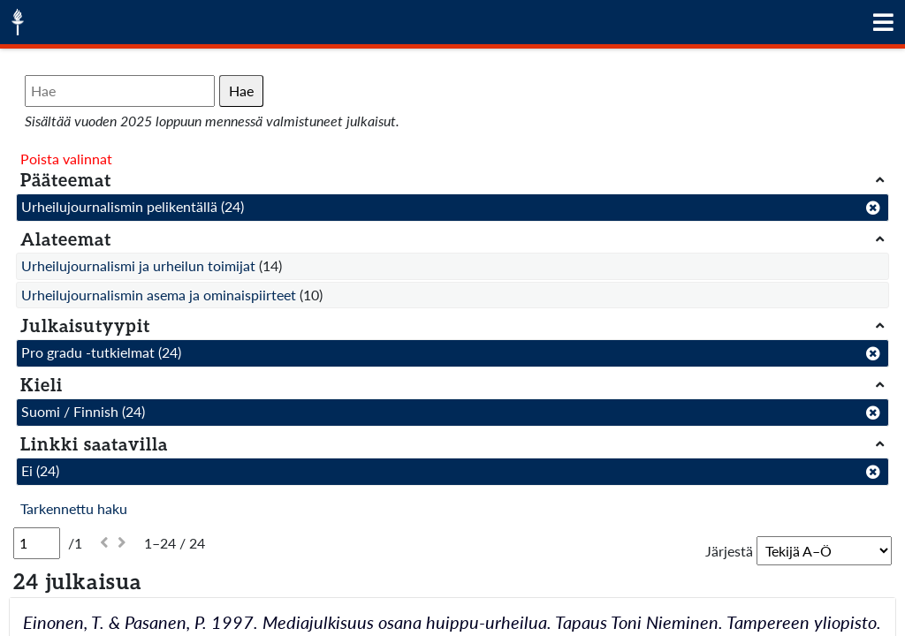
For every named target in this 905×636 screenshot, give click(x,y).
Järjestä (729, 550)
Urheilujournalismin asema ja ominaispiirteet (158, 294)
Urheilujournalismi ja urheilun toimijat (138, 265)
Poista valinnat (66, 158)
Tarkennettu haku (73, 508)
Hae (241, 90)
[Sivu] (36, 543)
